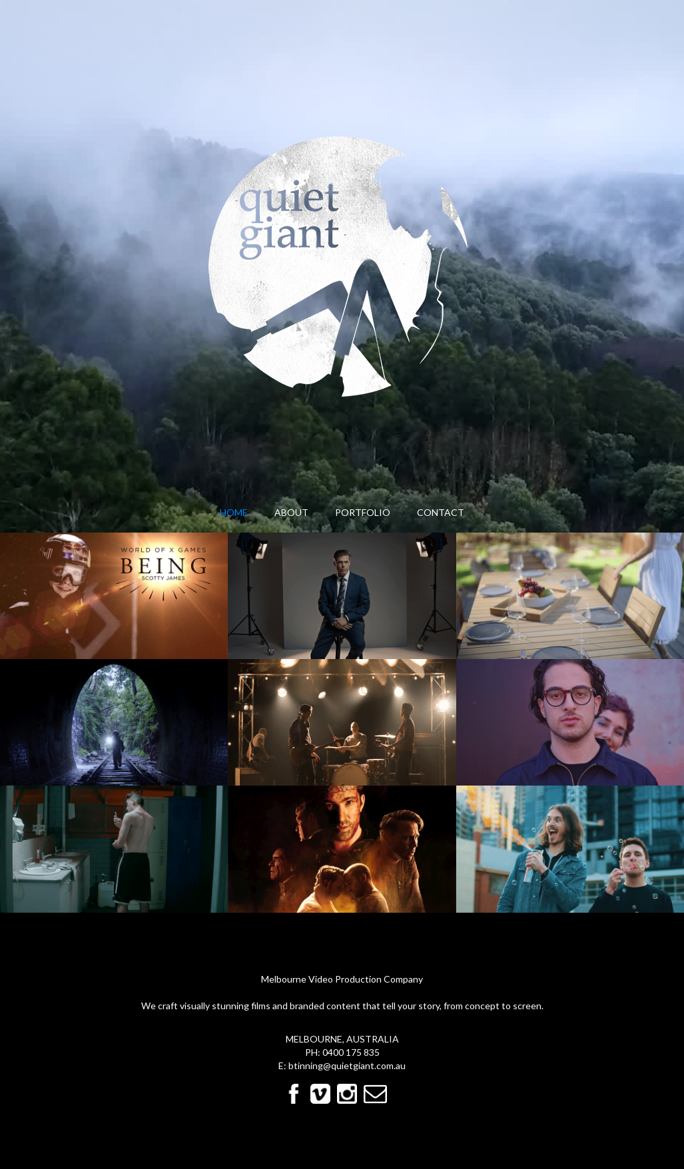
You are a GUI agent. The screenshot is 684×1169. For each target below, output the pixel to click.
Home (234, 512)
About (291, 512)
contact (440, 512)
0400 (334, 1052)
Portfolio (362, 512)
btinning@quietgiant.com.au (347, 1065)
